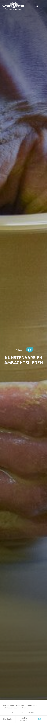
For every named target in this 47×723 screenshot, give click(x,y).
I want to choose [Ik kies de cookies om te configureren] (23, 719)
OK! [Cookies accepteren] (39, 719)
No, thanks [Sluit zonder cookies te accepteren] (7, 719)
